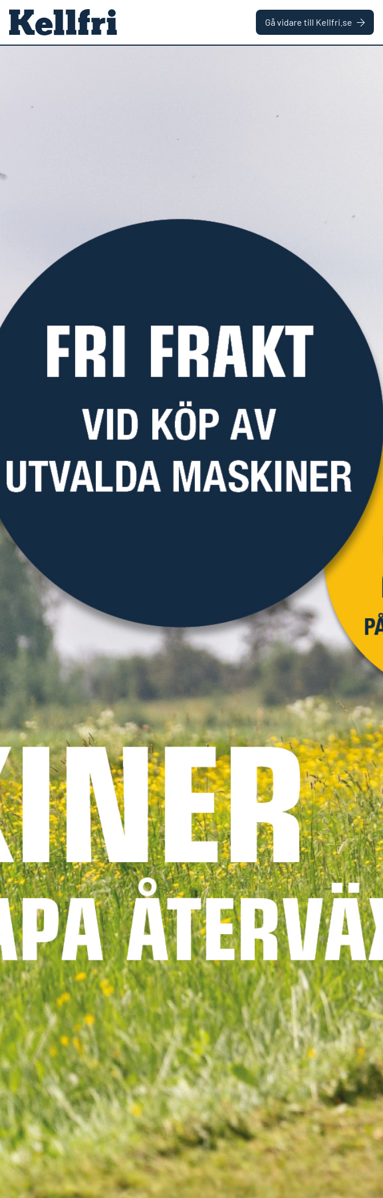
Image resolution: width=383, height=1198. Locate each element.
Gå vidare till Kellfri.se (315, 22)
